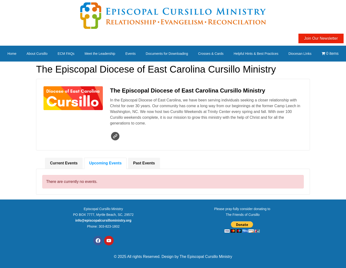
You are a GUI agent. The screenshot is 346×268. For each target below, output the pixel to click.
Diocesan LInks (300, 54)
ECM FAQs (66, 54)
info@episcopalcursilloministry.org (103, 220)
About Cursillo (37, 54)
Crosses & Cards (211, 54)
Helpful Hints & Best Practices (256, 54)
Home (11, 54)
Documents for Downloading (167, 54)
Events (130, 54)
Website (115, 136)
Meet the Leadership (100, 54)
